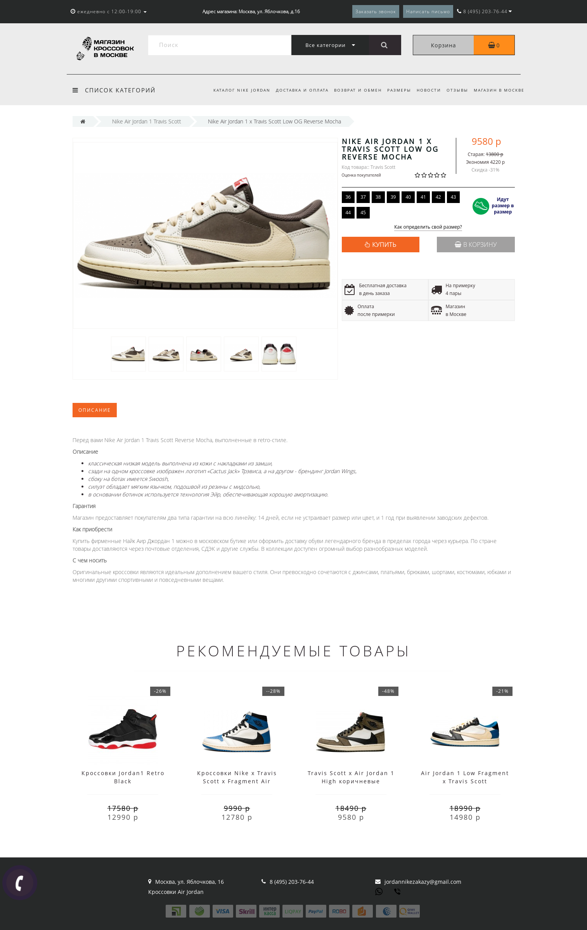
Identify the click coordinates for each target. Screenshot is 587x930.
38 (378, 197)
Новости (426, 90)
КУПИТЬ (384, 244)
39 (393, 197)
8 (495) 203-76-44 (292, 881)
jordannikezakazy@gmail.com (422, 881)
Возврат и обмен (353, 90)
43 (453, 197)
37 (363, 197)
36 (348, 197)
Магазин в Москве (499, 90)
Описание (94, 410)
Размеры (396, 90)
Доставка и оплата (296, 90)
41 (423, 197)
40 (408, 197)
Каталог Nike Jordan (234, 90)
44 (348, 212)
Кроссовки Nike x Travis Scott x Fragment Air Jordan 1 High (237, 781)
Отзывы (456, 90)
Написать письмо (428, 11)
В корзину (476, 244)
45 (363, 212)
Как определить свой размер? (428, 227)
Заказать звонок (375, 11)
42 (438, 197)
